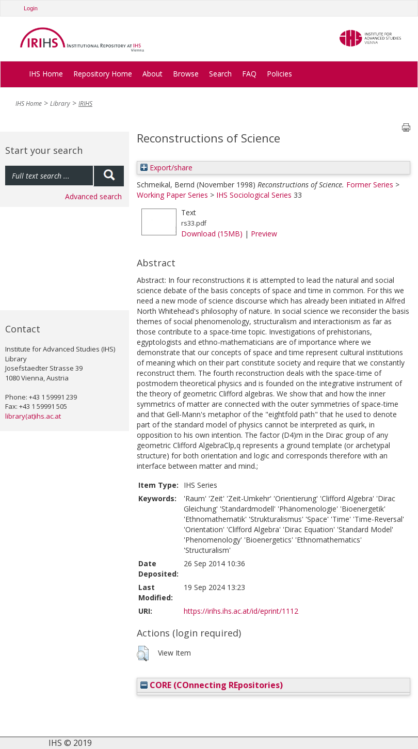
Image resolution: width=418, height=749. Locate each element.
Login (31, 8)
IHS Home (46, 73)
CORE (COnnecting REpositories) (211, 685)
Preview (264, 233)
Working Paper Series (172, 195)
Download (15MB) (212, 233)
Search (220, 73)
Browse (186, 73)
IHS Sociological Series (254, 195)
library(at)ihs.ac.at (33, 416)
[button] (143, 653)
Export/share (166, 167)
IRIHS (85, 103)
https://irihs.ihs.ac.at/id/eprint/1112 (241, 611)
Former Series (369, 184)
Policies (279, 73)
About (152, 73)
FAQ (249, 73)
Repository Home (102, 73)
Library (60, 103)
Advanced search (93, 196)
